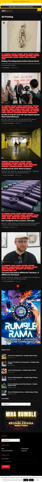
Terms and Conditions (7, 450)
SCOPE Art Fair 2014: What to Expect (16, 169)
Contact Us (24, 450)
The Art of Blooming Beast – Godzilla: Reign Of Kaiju (22, 377)
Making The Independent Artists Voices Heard (20, 61)
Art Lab (13, 213)
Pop (31, 110)
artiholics (36, 55)
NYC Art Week (5, 166)
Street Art (10, 112)
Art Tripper (22, 55)
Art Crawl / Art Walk (14, 161)
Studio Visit (30, 268)
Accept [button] (26, 480)
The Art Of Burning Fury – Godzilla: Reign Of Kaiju (22, 370)
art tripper (29, 55)
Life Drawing (33, 57)
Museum (13, 110)
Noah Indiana (6, 67)
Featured (16, 57)
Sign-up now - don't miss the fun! (21, 1)
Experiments (29, 215)
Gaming (27, 109)
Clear (36, 107)
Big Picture (30, 107)
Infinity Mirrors (35, 109)
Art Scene (24, 265)
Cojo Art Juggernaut (8, 123)
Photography (25, 110)
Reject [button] (31, 480)
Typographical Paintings (20, 112)
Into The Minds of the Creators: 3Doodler (18, 221)
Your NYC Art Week (32, 112)
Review (3, 58)
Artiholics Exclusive (7, 57)
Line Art (4, 110)
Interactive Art (16, 216)
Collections (5, 109)
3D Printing (4, 161)
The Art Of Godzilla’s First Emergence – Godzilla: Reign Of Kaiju (23, 362)
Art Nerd (29, 161)
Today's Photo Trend (7, 270)
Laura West (6, 227)
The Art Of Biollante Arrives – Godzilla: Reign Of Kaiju (23, 392)
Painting (19, 110)
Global (26, 57)
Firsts (3, 268)
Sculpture (36, 110)
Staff (2, 448)
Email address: (5, 458)
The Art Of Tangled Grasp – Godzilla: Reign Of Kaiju (22, 355)
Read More (37, 480)
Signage (4, 112)
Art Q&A (24, 213)
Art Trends (15, 55)
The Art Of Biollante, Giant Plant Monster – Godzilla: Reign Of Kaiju (22, 384)
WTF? (28, 218)
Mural (8, 110)
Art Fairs (23, 161)
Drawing (11, 109)
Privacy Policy (24, 448)
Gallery (21, 57)
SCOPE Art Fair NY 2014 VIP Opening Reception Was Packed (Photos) (20, 116)
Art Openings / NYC (6, 55)
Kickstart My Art (25, 216)
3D (2, 213)
